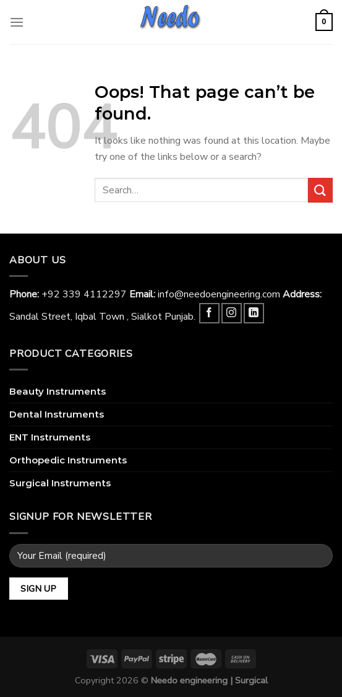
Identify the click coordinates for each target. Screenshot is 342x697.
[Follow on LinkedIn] (254, 313)
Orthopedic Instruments (68, 460)
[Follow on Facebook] (209, 313)
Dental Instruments (56, 414)
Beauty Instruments (57, 391)
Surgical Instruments (60, 483)
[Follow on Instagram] (231, 313)
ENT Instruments (49, 437)
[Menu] (16, 22)
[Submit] (320, 190)
